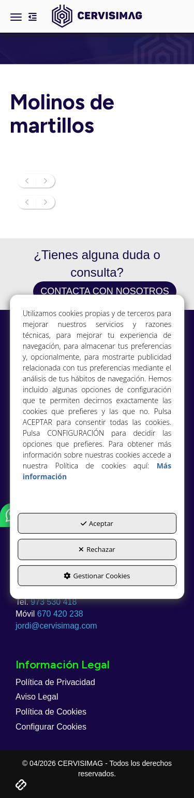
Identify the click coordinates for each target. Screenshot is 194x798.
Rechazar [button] (97, 549)
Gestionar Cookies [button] (97, 575)
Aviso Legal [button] (37, 696)
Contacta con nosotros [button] (104, 291)
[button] (97, 16)
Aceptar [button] (97, 523)
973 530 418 (54, 601)
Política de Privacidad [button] (55, 682)
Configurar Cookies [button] (51, 726)
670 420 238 (60, 613)
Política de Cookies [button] (51, 711)
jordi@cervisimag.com (56, 625)
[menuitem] (97, 682)
